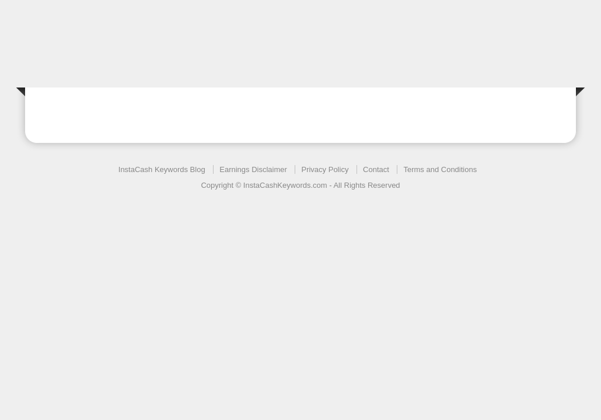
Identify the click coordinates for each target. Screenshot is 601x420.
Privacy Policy (324, 169)
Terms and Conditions (440, 169)
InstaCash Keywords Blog (161, 169)
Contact (376, 169)
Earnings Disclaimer (253, 169)
